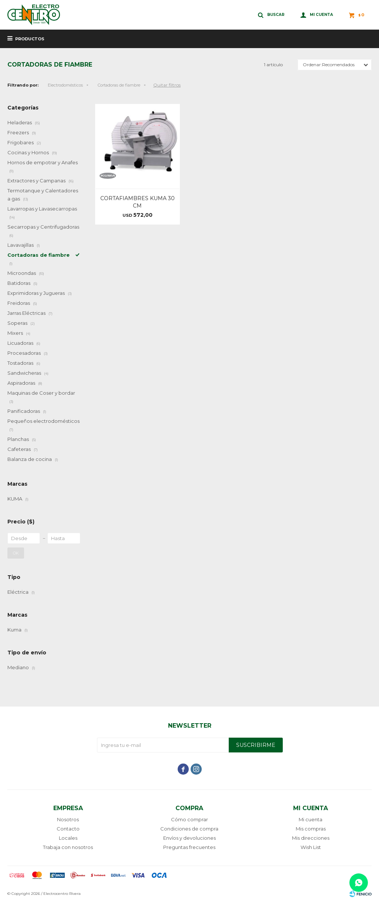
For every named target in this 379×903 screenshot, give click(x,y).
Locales (68, 838)
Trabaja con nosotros (68, 847)
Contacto (68, 829)
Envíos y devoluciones (189, 838)
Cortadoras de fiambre (119, 85)
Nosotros (68, 819)
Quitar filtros (167, 85)
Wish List (311, 847)
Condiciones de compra (189, 829)
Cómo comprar (189, 819)
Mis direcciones (310, 838)
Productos (29, 38)
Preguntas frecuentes (189, 847)
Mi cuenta (310, 819)
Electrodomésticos (65, 85)
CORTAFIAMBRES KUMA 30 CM (137, 202)
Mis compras (311, 829)
